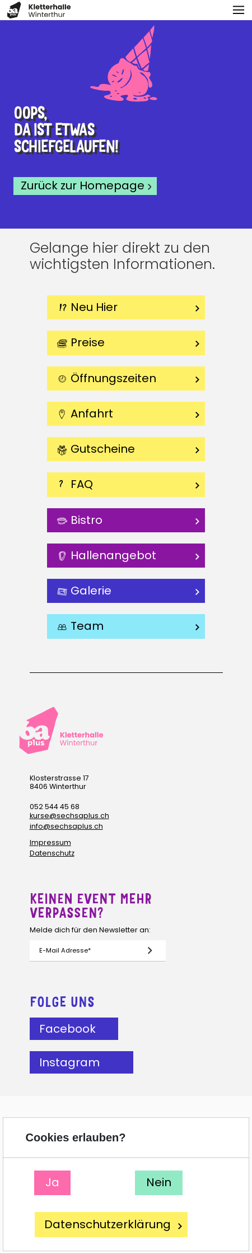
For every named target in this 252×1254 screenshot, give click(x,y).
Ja (53, 1182)
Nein (158, 1182)
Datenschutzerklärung (113, 1225)
